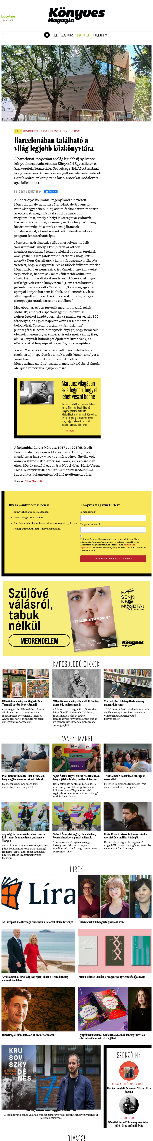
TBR (56, 35)
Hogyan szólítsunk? (91, 524)
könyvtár (27, 131)
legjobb (34, 131)
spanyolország (74, 131)
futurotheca (101, 35)
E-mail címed (88, 512)
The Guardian (35, 481)
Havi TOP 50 (84, 35)
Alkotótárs (68, 35)
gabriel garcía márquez (57, 131)
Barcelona (43, 131)
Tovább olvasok (68, 430)
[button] (3, 35)
